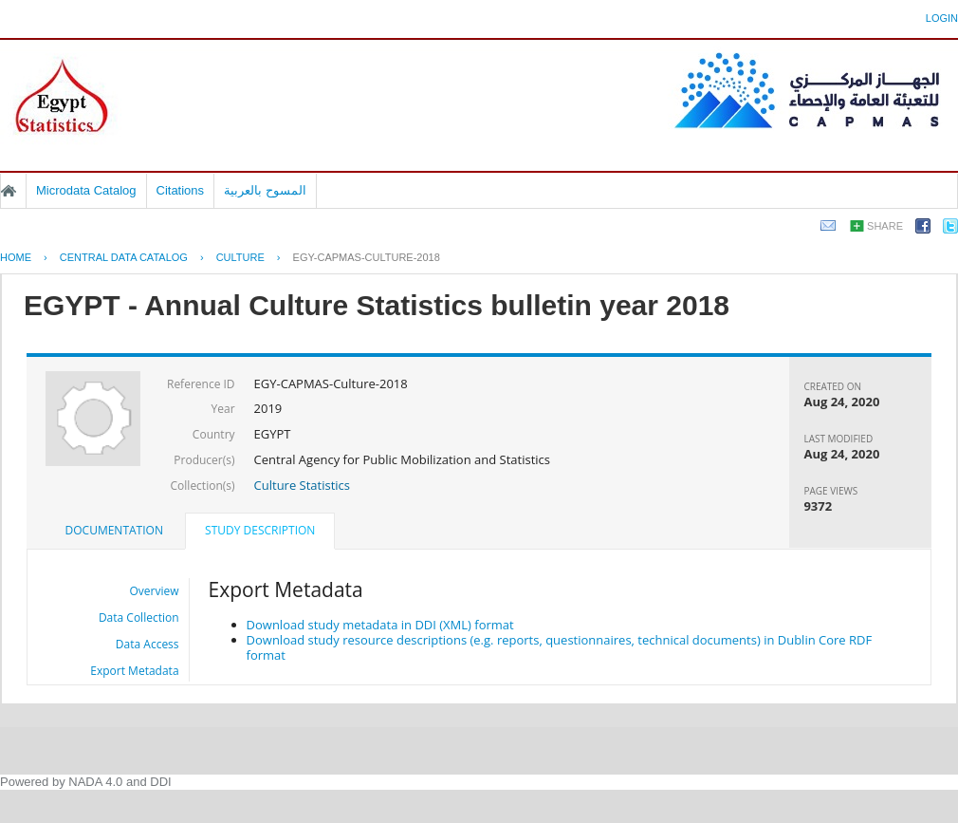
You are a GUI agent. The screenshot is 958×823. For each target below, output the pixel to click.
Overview (154, 591)
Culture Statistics (302, 485)
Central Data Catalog (124, 257)
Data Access (147, 644)
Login (942, 18)
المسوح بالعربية (265, 190)
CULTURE (240, 257)
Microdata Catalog (86, 190)
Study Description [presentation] (260, 530)
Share (885, 226)
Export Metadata (134, 671)
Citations (181, 190)
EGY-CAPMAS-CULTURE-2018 (366, 257)
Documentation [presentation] (114, 530)
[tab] (114, 531)
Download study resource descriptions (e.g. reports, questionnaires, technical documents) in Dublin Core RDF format (560, 647)
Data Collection (139, 617)
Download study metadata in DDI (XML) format (380, 624)
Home (8, 190)
